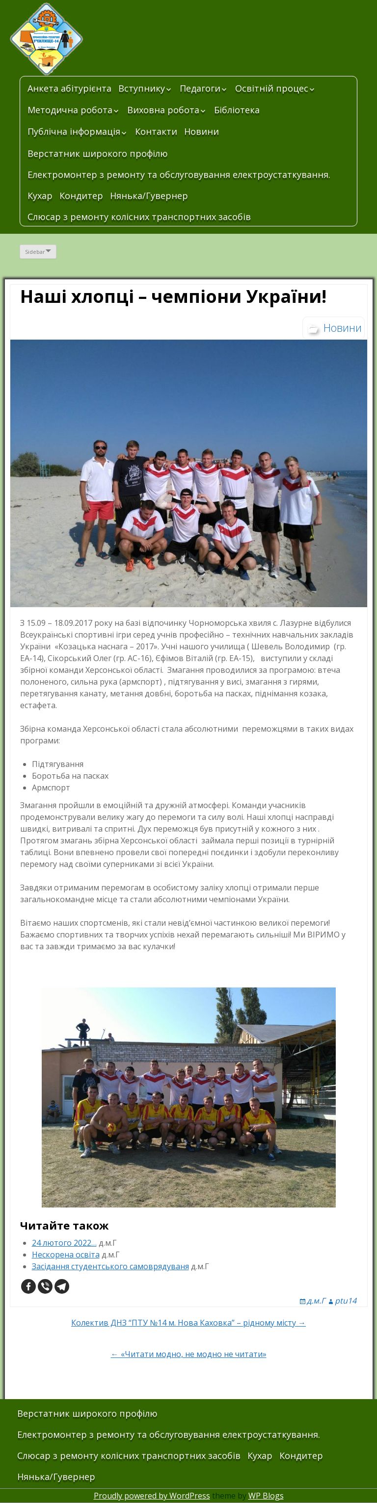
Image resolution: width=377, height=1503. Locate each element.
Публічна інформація (73, 131)
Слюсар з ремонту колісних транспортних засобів (139, 216)
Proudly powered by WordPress (152, 1495)
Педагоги (200, 88)
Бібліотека (237, 110)
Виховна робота (163, 110)
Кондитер (81, 195)
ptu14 (345, 1300)
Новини (201, 131)
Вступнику (141, 88)
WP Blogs (266, 1495)
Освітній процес (271, 88)
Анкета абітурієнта (69, 88)
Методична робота (69, 110)
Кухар (40, 195)
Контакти (156, 131)
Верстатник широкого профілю (97, 153)
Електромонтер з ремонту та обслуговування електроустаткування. (178, 174)
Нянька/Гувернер (149, 195)
